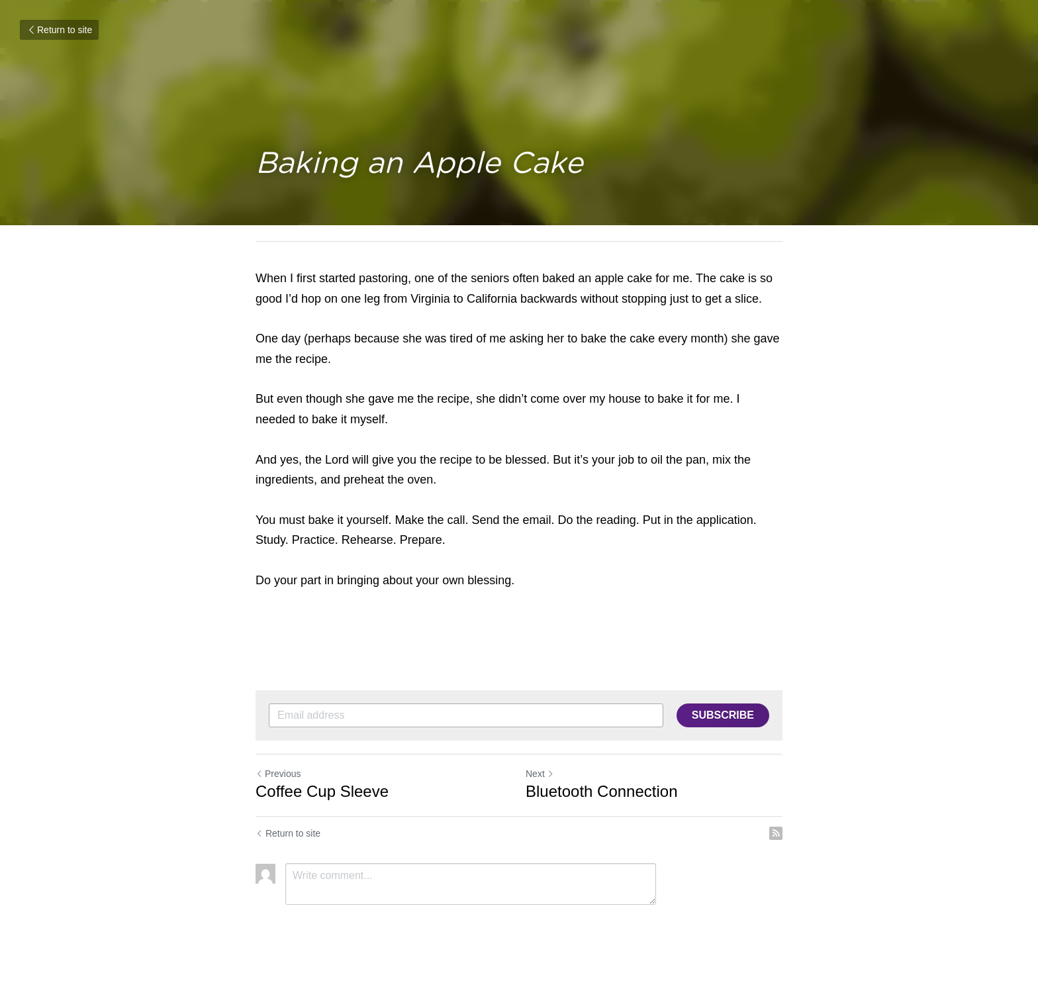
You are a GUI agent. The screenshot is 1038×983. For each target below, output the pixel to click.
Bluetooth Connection (602, 791)
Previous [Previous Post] (278, 773)
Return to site (59, 30)
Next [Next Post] (540, 773)
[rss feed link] (775, 833)
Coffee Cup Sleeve (322, 791)
